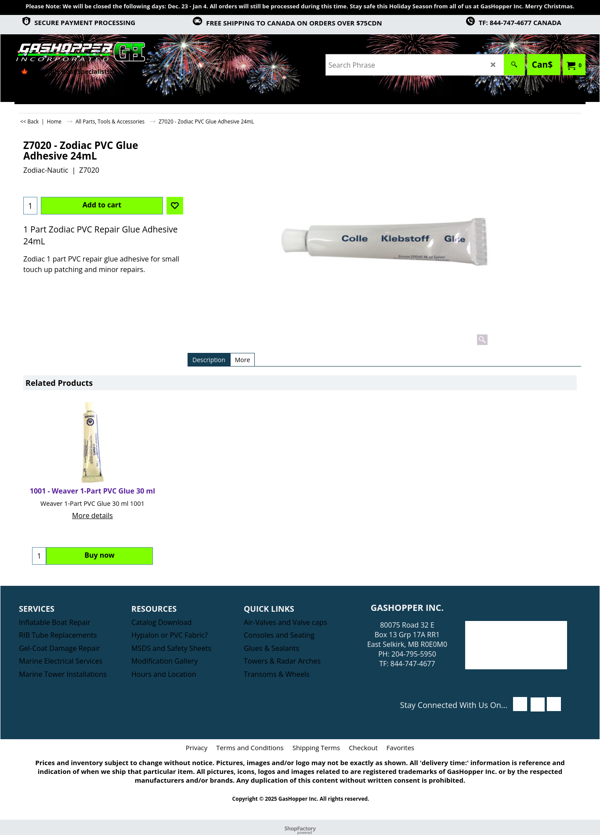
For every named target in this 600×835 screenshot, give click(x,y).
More (242, 360)
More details (92, 515)
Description (208, 360)
